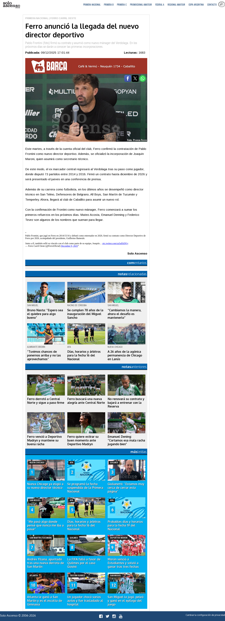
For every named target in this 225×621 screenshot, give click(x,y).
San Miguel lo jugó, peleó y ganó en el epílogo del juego (125, 600)
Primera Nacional (91, 4)
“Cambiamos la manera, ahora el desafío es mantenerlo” (124, 313)
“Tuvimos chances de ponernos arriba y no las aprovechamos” (44, 355)
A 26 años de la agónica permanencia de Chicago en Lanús (125, 355)
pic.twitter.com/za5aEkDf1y (115, 243)
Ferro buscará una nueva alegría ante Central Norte (86, 400)
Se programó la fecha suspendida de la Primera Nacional (85, 487)
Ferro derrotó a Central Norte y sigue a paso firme (45, 400)
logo (11, 5)
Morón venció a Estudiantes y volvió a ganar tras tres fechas (123, 563)
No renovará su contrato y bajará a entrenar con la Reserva (126, 402)
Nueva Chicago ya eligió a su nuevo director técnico (45, 486)
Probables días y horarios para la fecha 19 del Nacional (125, 525)
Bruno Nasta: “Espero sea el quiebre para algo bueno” (45, 313)
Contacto (212, 4)
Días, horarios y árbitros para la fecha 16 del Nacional (84, 355)
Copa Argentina (196, 4)
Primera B (109, 4)
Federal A (159, 4)
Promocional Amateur (141, 4)
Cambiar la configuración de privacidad (205, 615)
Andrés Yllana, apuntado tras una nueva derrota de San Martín (45, 563)
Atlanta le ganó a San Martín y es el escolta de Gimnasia (44, 600)
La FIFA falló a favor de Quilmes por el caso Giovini (83, 563)
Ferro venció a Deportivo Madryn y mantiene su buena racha (44, 440)
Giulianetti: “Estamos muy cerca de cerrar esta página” (126, 487)
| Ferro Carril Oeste (62, 18)
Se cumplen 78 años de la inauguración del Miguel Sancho (85, 313)
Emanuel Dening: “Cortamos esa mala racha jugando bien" (126, 440)
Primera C (122, 4)
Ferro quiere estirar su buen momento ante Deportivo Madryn (83, 440)
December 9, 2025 (69, 246)
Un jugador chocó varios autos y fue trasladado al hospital (85, 600)
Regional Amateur (176, 4)
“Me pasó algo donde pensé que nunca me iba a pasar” (45, 525)
